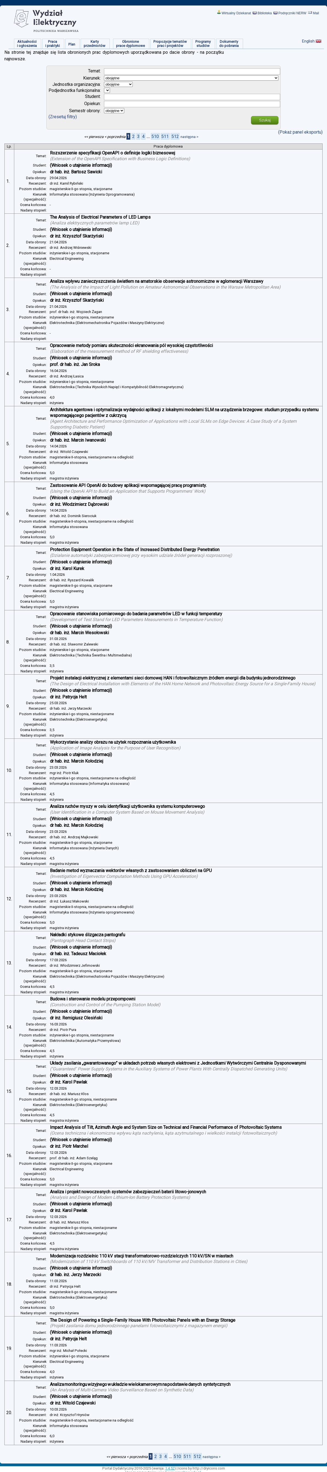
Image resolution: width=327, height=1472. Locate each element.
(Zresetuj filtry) (63, 116)
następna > (189, 137)
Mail (316, 13)
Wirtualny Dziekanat (236, 13)
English (308, 41)
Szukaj (264, 120)
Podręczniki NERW (292, 13)
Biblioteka (265, 13)
